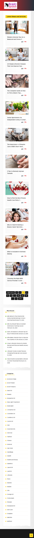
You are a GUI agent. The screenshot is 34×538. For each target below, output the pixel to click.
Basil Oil (9, 390)
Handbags (10, 452)
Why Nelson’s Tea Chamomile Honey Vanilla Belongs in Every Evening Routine (16, 318)
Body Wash (10, 406)
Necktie (9, 483)
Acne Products (11, 386)
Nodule (9, 486)
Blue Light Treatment (13, 402)
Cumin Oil (10, 421)
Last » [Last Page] (20, 298)
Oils (8, 490)
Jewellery (10, 463)
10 (18, 295)
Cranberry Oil (11, 417)
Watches (9, 517)
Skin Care (10, 509)
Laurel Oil (10, 467)
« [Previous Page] (16, 292)
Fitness (9, 440)
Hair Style (10, 448)
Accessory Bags (11, 379)
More (8, 479)
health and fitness (12, 460)
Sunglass (10, 513)
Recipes (9, 502)
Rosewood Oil (11, 506)
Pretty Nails (10, 498)
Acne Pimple (11, 383)
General (9, 444)
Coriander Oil (11, 413)
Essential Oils (11, 429)
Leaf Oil (9, 471)
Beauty (9, 394)
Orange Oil (10, 494)
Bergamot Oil (11, 398)
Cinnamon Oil (11, 410)
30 (26, 295)
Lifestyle (9, 475)
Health (9, 456)
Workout (9, 521)
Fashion (9, 436)
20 (22, 295)
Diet (8, 425)
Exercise (9, 433)
